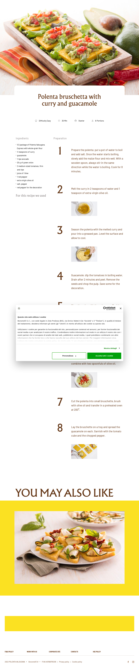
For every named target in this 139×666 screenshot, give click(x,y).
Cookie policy (77, 662)
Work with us (32, 652)
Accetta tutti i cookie (104, 356)
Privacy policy (64, 662)
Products (69, 6)
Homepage (44, 6)
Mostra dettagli (110, 348)
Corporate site (54, 652)
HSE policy (97, 652)
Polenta (93, 6)
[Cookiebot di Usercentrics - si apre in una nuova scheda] (104, 308)
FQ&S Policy (9, 652)
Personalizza (69, 356)
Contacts (74, 652)
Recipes (81, 6)
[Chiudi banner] (120, 308)
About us (56, 6)
